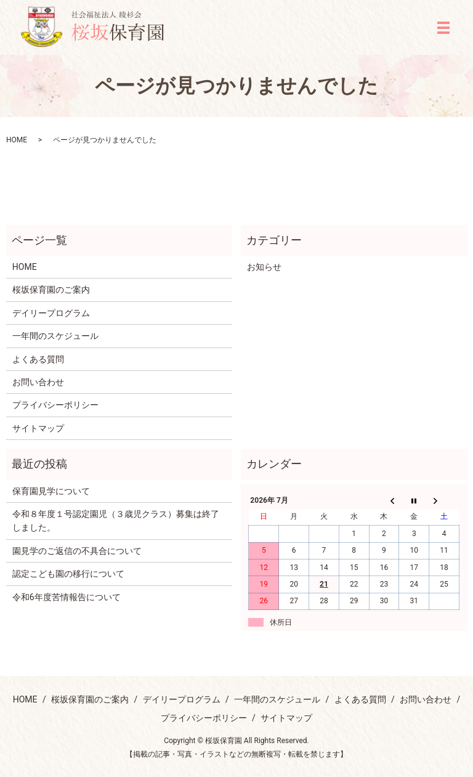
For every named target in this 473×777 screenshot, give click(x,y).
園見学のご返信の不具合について (77, 551)
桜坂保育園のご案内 (51, 290)
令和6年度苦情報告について (66, 597)
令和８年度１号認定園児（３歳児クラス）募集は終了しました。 (115, 520)
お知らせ (264, 267)
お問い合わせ (38, 382)
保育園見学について (51, 491)
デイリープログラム (51, 313)
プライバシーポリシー (55, 405)
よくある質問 (38, 359)
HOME (16, 140)
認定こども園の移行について (68, 574)
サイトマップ (38, 428)
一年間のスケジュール (55, 336)
